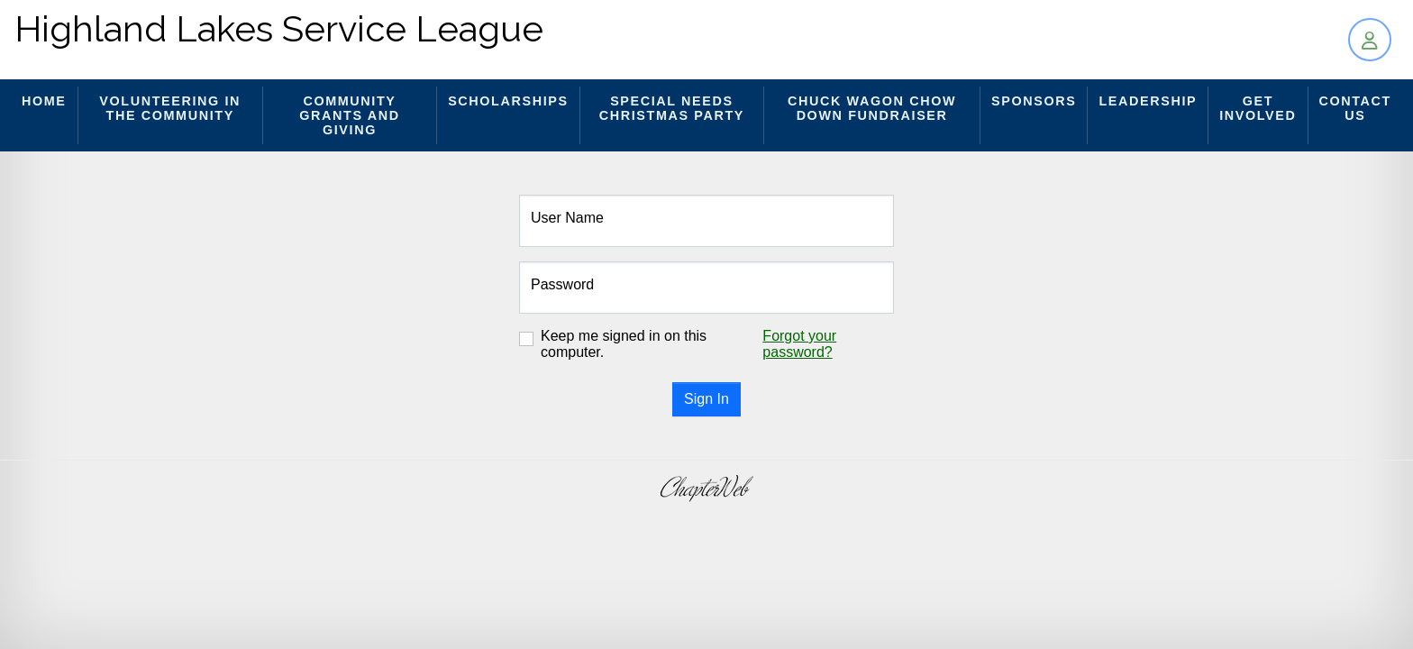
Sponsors (1033, 101)
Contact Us (1355, 108)
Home (44, 101)
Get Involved (1257, 108)
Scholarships (508, 101)
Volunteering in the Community (170, 108)
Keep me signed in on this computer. (623, 344)
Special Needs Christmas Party (671, 108)
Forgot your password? (799, 344)
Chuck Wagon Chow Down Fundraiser (872, 108)
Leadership (1147, 101)
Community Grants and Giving (349, 115)
